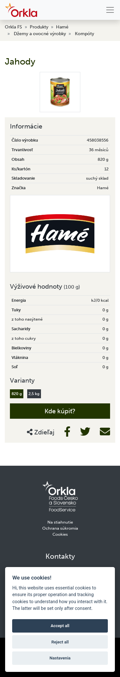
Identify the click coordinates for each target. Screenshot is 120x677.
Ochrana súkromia (60, 528)
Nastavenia (60, 658)
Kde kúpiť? (60, 411)
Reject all (59, 642)
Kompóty (84, 33)
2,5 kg (33, 394)
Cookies (60, 534)
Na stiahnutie (60, 522)
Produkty (39, 27)
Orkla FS (13, 27)
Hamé (62, 27)
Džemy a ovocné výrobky (40, 33)
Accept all (60, 625)
